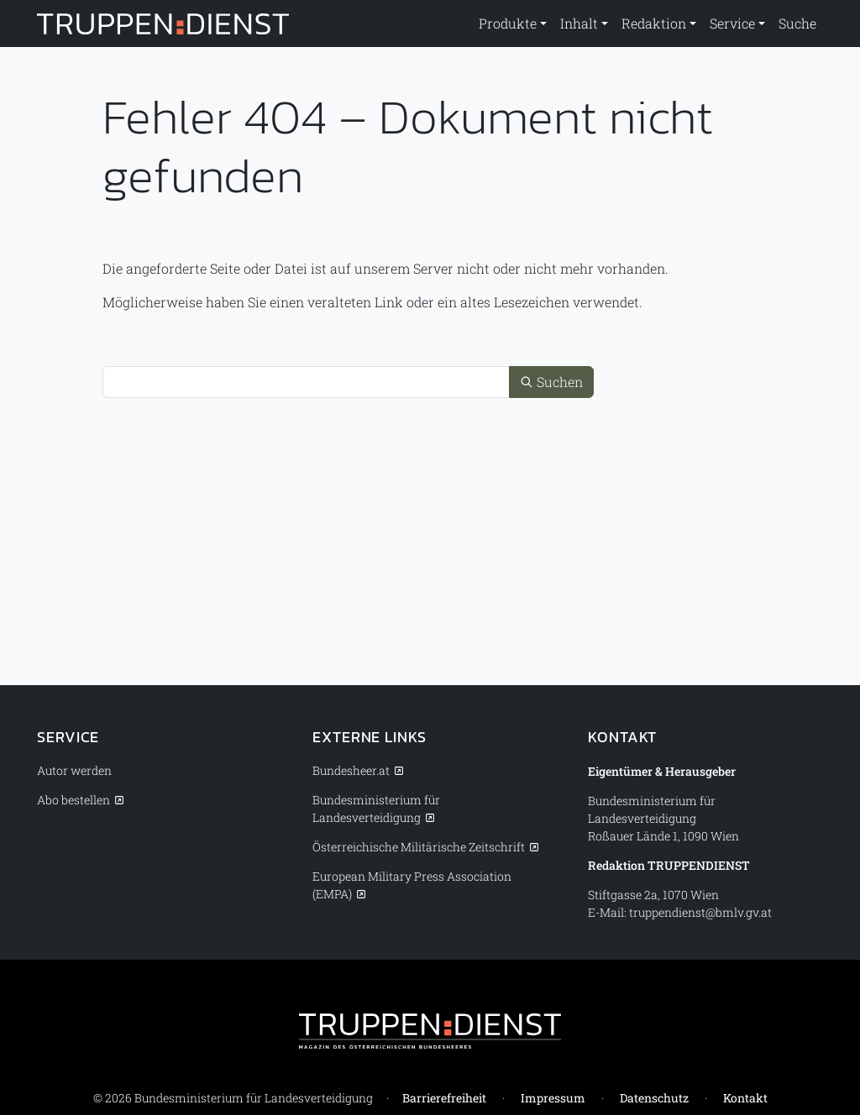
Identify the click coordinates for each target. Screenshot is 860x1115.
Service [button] (732, 23)
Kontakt (745, 1098)
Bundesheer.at (351, 770)
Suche (797, 23)
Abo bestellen (73, 800)
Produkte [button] (508, 23)
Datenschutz (654, 1098)
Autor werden (74, 770)
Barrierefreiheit (444, 1098)
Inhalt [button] (579, 23)
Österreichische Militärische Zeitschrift (418, 847)
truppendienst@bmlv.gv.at (700, 912)
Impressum (553, 1098)
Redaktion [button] (653, 23)
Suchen (551, 381)
